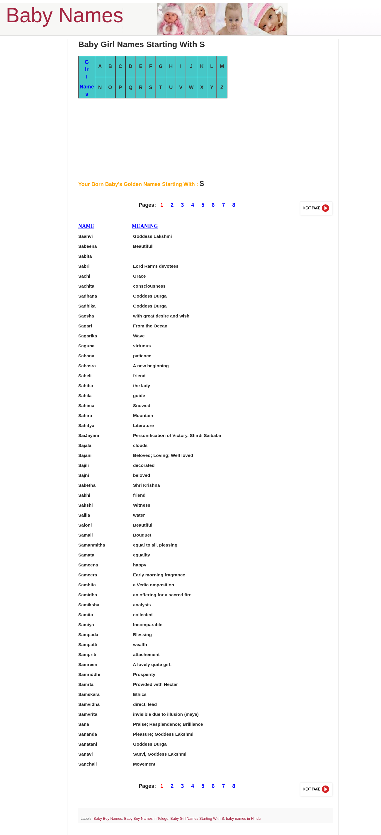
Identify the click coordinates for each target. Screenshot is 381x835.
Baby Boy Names (107, 819)
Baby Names (64, 15)
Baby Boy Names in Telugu (146, 819)
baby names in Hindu (243, 819)
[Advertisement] (205, 139)
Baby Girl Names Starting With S (197, 819)
